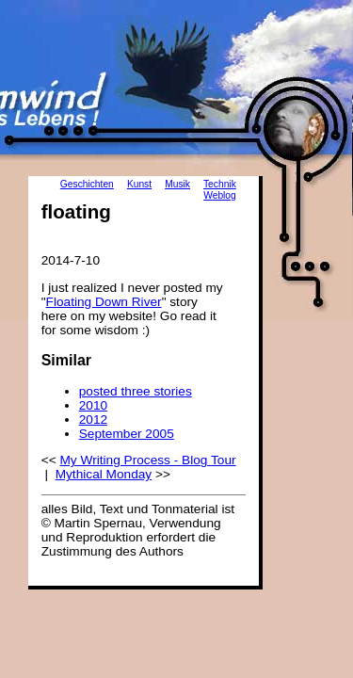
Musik (177, 184)
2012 (93, 419)
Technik (219, 184)
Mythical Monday (104, 474)
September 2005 (126, 434)
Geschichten (87, 184)
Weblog (219, 195)
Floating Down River (104, 302)
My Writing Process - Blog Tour (147, 460)
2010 (93, 405)
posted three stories (135, 391)
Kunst (139, 184)
